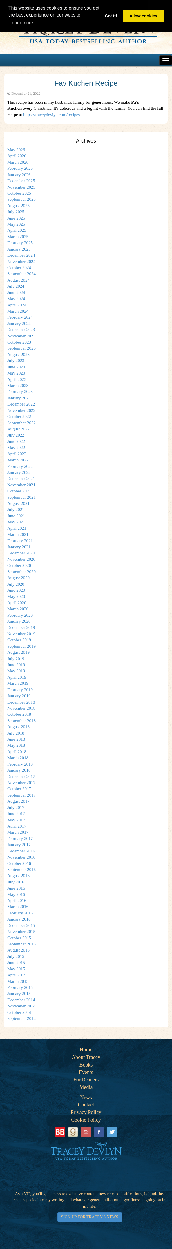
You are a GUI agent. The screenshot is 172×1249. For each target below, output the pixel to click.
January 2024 (18, 323)
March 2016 (17, 906)
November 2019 (21, 633)
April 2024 (16, 305)
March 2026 (17, 162)
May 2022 (16, 447)
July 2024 (15, 286)
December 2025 (21, 180)
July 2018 (15, 733)
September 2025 (21, 199)
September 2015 (21, 944)
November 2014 (21, 1006)
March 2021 (17, 534)
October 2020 (19, 565)
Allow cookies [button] (143, 16)
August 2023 (18, 354)
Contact (86, 1105)
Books (86, 1065)
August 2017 (18, 801)
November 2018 (21, 708)
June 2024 (16, 292)
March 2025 (17, 236)
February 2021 (20, 540)
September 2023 (21, 348)
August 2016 (18, 875)
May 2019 (16, 671)
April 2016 (16, 900)
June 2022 (16, 441)
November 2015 (21, 931)
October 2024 (19, 267)
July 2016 (15, 882)
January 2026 (18, 174)
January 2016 (18, 919)
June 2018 (16, 739)
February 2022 (20, 466)
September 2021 (21, 497)
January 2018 (18, 770)
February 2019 (20, 689)
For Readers (86, 1079)
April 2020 (16, 602)
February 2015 (20, 987)
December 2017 (21, 776)
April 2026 (16, 156)
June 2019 (16, 664)
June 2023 (16, 367)
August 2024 (18, 280)
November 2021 (21, 485)
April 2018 (16, 751)
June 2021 (16, 516)
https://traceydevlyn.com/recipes (51, 114)
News (86, 1097)
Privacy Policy (86, 1112)
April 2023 (16, 379)
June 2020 (16, 590)
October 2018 (19, 714)
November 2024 (21, 261)
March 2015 (17, 981)
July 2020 (15, 584)
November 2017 (21, 782)
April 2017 (16, 826)
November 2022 (21, 410)
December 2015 (21, 925)
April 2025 (16, 230)
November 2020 (21, 559)
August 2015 (18, 950)
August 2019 (18, 652)
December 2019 (21, 627)
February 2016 (20, 913)
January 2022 (18, 472)
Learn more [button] (21, 22)
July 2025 (15, 211)
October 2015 (19, 938)
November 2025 (21, 187)
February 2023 (20, 391)
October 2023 (19, 342)
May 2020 (16, 596)
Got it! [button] (111, 16)
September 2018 (21, 720)
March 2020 (17, 609)
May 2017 (16, 820)
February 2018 (20, 764)
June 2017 (16, 813)
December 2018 (21, 702)
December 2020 (21, 553)
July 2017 (15, 807)
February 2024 (20, 317)
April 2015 (16, 975)
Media (86, 1087)
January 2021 (18, 547)
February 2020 (20, 615)
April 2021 (16, 528)
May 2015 (16, 969)
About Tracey (86, 1057)
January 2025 (18, 249)
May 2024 (16, 298)
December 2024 (21, 255)
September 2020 (21, 571)
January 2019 (18, 695)
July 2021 (15, 509)
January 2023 (18, 398)
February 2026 (20, 168)
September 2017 (21, 795)
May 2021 (16, 522)
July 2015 (15, 956)
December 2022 (21, 404)
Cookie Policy (86, 1120)
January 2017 (18, 844)
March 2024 (17, 311)
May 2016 (16, 894)
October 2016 (19, 863)
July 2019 (15, 658)
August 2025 (18, 205)
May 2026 (16, 149)
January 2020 (18, 621)
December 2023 (21, 329)
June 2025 (16, 218)
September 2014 (21, 1018)
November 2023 (21, 336)
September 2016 (21, 869)
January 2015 (18, 993)
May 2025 (16, 224)
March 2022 (17, 460)
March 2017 (17, 832)
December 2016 (21, 851)
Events (86, 1072)
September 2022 (21, 423)
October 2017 (19, 788)
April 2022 (16, 454)
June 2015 (16, 962)
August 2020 (18, 578)
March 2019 (17, 683)
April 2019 (16, 677)
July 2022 (15, 435)
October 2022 (19, 416)
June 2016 (16, 888)
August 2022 (18, 429)
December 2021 (21, 478)
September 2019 (21, 646)
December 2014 (21, 1000)
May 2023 (16, 373)
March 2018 (17, 757)
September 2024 (21, 273)
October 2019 (19, 640)
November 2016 (21, 857)
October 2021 (19, 491)
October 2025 (19, 193)
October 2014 (19, 1012)
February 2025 (20, 242)
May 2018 (16, 745)
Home (86, 1050)
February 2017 (20, 838)
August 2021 (18, 503)
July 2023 (15, 360)
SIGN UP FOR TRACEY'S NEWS (89, 1217)
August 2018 (18, 726)
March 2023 (17, 385)
